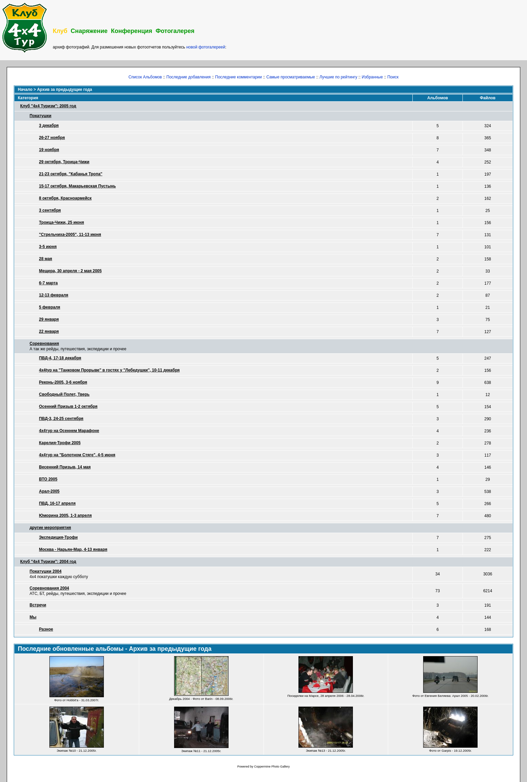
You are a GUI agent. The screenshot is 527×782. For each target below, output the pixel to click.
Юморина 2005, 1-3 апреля (65, 515)
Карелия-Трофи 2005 (60, 442)
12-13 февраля (53, 295)
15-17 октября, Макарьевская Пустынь (77, 186)
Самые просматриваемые (290, 77)
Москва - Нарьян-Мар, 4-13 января (73, 549)
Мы (33, 617)
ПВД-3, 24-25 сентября (61, 418)
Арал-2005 (49, 491)
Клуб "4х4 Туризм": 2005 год (48, 106)
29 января (49, 319)
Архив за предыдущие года (64, 89)
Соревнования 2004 (49, 588)
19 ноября (49, 149)
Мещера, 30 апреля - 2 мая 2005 (70, 271)
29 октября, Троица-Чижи (64, 161)
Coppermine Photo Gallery (272, 766)
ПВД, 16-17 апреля (57, 503)
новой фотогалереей (205, 47)
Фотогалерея (175, 31)
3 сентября (50, 210)
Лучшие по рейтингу (338, 77)
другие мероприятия (50, 527)
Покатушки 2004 (46, 571)
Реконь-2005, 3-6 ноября (63, 382)
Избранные (372, 77)
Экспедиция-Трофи (58, 537)
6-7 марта (48, 283)
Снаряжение (89, 31)
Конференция (131, 31)
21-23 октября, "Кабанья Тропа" (71, 174)
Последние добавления (188, 77)
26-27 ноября (52, 137)
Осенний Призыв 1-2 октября (68, 406)
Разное (46, 629)
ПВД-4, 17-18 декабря (60, 358)
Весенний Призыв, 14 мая (65, 467)
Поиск (392, 77)
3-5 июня (48, 246)
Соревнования (44, 343)
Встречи (38, 605)
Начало (25, 89)
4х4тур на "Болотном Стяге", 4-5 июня (77, 455)
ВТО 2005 (48, 479)
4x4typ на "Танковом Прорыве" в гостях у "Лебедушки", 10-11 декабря (109, 370)
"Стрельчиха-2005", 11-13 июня (70, 234)
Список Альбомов (145, 77)
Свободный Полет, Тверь (64, 394)
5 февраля (49, 307)
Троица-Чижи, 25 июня (61, 222)
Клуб (60, 31)
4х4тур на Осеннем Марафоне (69, 430)
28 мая (45, 258)
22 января (49, 331)
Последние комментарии (238, 77)
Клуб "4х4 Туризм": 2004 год (48, 561)
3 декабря (49, 125)
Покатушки (40, 115)
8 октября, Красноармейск (65, 198)
